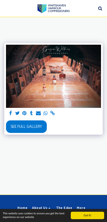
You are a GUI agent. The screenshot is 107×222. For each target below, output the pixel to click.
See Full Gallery (26, 127)
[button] (6, 8)
